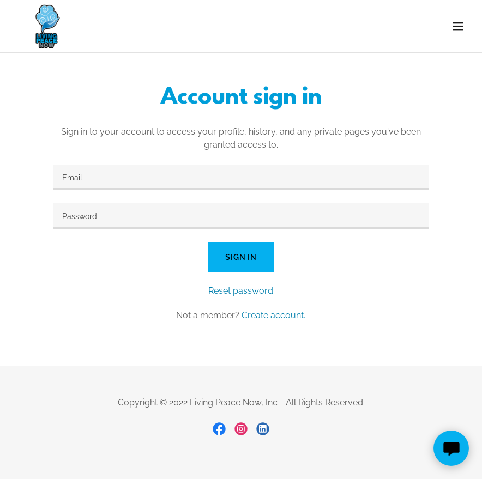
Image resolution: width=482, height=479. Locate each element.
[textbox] (241, 177)
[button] (458, 26)
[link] (46, 26)
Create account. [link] (273, 315)
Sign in (241, 257)
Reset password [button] (240, 291)
